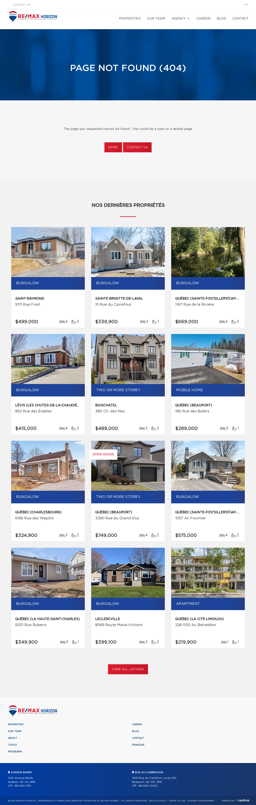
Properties (130, 18)
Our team (156, 18)
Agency (179, 18)
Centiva (242, 800)
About (12, 738)
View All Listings (128, 669)
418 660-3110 (22, 786)
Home (113, 147)
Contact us (22, 5)
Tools (12, 745)
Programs (15, 751)
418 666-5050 (147, 786)
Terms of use (177, 801)
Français (138, 745)
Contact (240, 18)
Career (203, 18)
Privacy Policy (158, 801)
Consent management (201, 801)
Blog (221, 18)
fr (246, 5)
